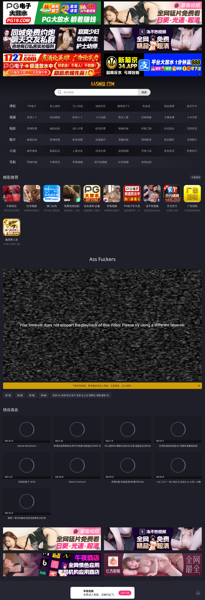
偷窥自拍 (32, 139)
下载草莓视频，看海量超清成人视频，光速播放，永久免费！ (136, 386)
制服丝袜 (123, 128)
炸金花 (146, 106)
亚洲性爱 (32, 128)
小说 (12, 151)
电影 (12, 128)
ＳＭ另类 (192, 117)
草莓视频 (78, 162)
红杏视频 (123, 162)
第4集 (44, 395)
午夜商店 (55, 162)
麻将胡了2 (123, 106)
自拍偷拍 (55, 117)
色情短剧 (146, 162)
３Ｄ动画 (100, 117)
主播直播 (169, 117)
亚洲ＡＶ (32, 117)
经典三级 (146, 128)
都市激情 (32, 151)
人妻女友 (78, 151)
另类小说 (146, 151)
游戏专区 (100, 106)
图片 (12, 139)
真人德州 (55, 106)
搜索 (144, 92)
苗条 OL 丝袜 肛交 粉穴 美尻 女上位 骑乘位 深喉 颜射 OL (81, 395)
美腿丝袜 (123, 139)
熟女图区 (169, 139)
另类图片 (192, 139)
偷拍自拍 (55, 128)
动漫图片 (100, 139)
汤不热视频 (100, 162)
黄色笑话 (169, 151)
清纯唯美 (146, 139)
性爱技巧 (192, 151)
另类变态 (192, 128)
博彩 (12, 106)
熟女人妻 (123, 117)
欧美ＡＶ (78, 117)
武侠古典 (100, 151)
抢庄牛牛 (192, 106)
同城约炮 (32, 162)
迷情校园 (123, 151)
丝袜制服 (146, 117)
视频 (12, 117)
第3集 (32, 395)
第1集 (8, 395)
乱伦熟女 (169, 128)
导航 (12, 162)
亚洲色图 (55, 139)
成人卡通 (78, 128)
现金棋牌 (169, 106)
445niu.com (102, 84)
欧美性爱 (100, 128)
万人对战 (78, 106)
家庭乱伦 (55, 151)
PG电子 (32, 106)
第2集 (20, 395)
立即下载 (124, 592)
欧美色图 (78, 139)
